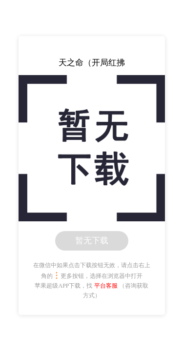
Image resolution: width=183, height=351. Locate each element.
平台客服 (106, 285)
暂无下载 (91, 240)
